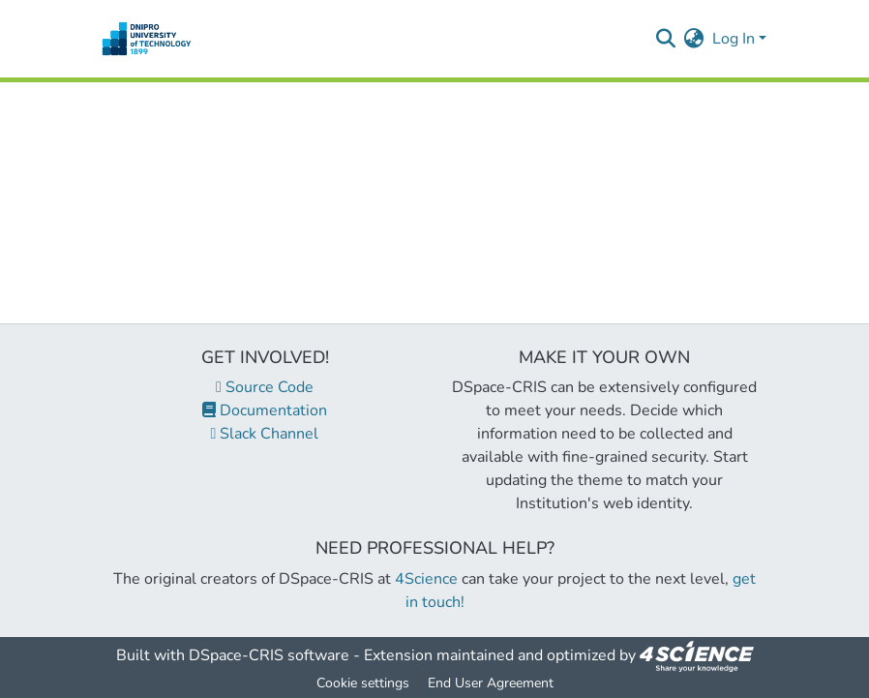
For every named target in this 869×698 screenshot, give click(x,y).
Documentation (264, 410)
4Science (426, 579)
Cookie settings (362, 683)
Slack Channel (265, 433)
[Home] (147, 38)
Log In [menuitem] (733, 38)
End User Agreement (491, 683)
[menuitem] (694, 38)
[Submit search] (666, 38)
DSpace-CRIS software (269, 655)
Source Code (265, 387)
